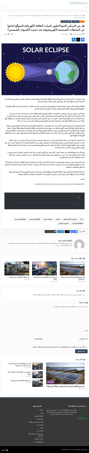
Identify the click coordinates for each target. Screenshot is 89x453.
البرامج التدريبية (38, 441)
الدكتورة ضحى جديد (76, 34)
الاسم (86, 330)
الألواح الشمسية (34, 219)
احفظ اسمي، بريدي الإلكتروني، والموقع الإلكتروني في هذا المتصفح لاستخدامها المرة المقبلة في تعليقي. (59, 347)
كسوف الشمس (63, 223)
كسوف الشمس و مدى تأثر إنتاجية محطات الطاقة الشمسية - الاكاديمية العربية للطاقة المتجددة (57, 294)
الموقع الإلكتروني (38, 339)
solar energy (48, 219)
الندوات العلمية (39, 439)
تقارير (41, 428)
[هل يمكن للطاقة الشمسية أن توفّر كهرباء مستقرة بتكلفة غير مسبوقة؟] (37, 366)
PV (81, 219)
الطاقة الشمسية (73, 15)
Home (41, 410)
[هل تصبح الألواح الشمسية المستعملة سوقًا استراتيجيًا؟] (72, 268)
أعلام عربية (40, 431)
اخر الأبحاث (76, 21)
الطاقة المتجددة (77, 223)
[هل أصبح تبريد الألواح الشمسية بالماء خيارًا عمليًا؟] (44, 268)
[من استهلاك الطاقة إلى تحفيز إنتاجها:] (16, 268)
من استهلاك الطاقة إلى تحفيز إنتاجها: (19, 277)
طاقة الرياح (40, 419)
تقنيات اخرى (39, 425)
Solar (57, 219)
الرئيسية (82, 15)
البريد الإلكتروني (83, 339)
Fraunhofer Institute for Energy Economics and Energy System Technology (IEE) (60, 184)
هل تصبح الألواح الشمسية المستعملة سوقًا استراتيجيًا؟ (66, 386)
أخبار (82, 21)
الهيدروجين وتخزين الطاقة (36, 422)
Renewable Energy (70, 219)
